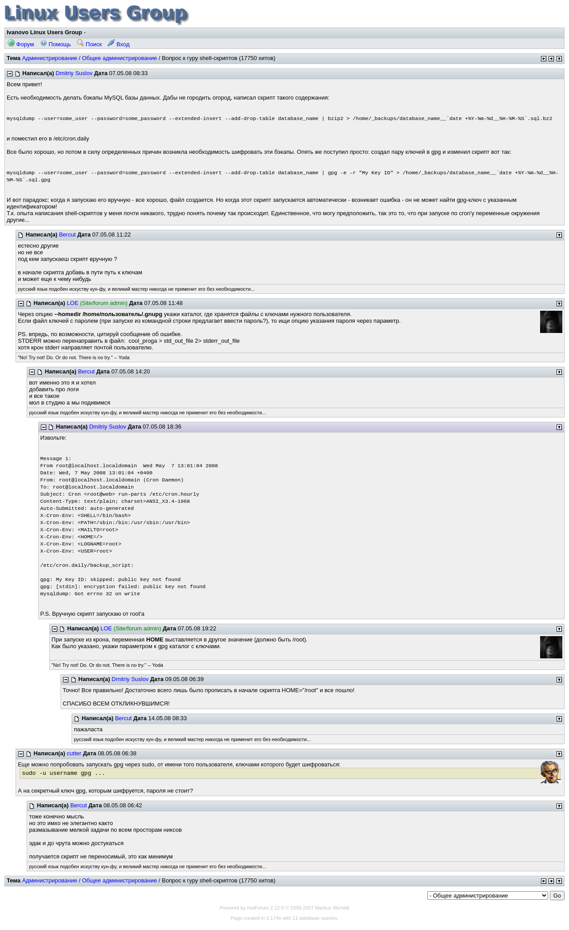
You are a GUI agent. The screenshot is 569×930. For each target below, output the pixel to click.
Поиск (89, 44)
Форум (21, 44)
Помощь (55, 44)
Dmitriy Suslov (74, 73)
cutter (74, 753)
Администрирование (49, 58)
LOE (72, 303)
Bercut (67, 234)
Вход (118, 44)
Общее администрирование (119, 58)
